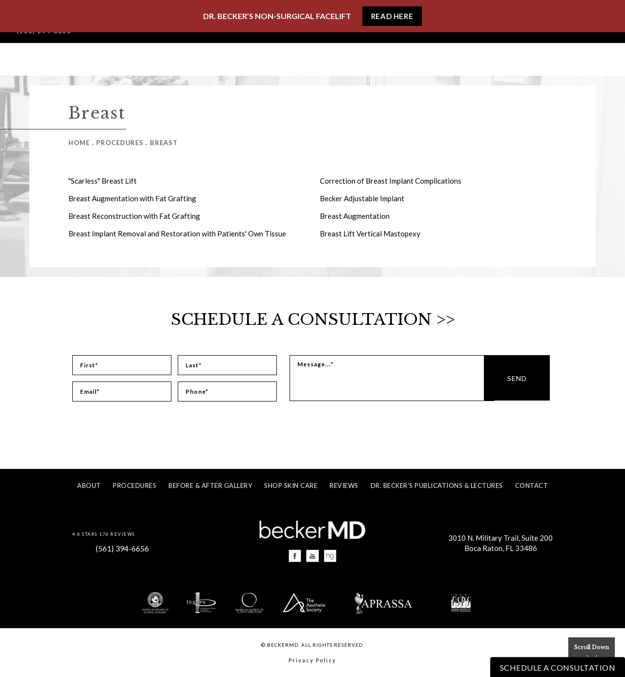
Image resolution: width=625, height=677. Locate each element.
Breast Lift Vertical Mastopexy (370, 233)
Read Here (392, 16)
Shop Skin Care (290, 485)
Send (528, 378)
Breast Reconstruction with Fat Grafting (134, 216)
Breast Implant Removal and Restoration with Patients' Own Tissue (177, 233)
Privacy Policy (312, 660)
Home (79, 143)
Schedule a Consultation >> (313, 319)
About (89, 485)
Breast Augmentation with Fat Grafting (132, 198)
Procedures (120, 143)
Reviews (344, 485)
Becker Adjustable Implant (362, 198)
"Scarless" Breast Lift (102, 180)
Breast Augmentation (355, 216)
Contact (531, 485)
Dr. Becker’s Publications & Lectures (437, 485)
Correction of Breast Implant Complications (390, 180)
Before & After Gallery (210, 485)
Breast (164, 143)
